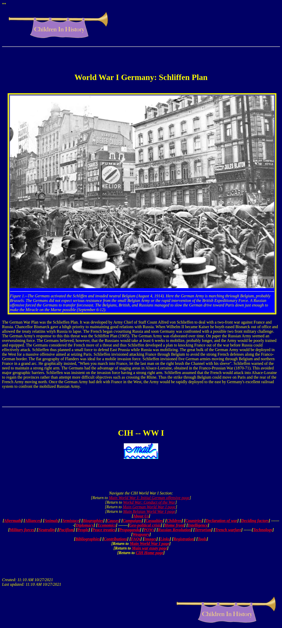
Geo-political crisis (145, 525)
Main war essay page (149, 548)
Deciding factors (255, 520)
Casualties (154, 520)
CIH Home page (149, 553)
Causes (113, 520)
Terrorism (203, 530)
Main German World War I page (149, 507)
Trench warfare (228, 530)
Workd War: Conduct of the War (149, 502)
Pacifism (66, 530)
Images (150, 539)
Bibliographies (87, 539)
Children (174, 520)
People (82, 530)
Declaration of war (221, 520)
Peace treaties (103, 530)
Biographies (93, 520)
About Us (141, 516)
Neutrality (46, 530)
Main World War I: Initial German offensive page (149, 498)
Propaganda (129, 530)
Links (165, 539)
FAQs (136, 539)
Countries (193, 520)
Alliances (33, 520)
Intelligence (198, 525)
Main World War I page (149, 543)
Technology (263, 530)
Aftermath (12, 520)
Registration (183, 539)
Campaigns (132, 520)
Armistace (70, 520)
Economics (106, 525)
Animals (51, 520)
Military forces (22, 530)
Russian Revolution (174, 530)
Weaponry (140, 534)
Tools (202, 539)
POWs (149, 530)
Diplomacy (85, 525)
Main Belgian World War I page (149, 511)
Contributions (115, 539)
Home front (174, 525)
